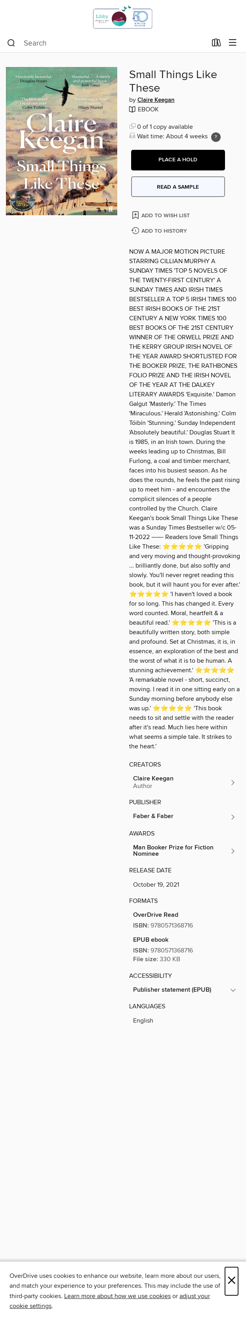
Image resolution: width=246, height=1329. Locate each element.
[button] (178, 160)
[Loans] (216, 44)
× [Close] (231, 1281)
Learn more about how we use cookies (117, 1296)
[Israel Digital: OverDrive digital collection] (123, 17)
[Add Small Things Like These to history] (160, 231)
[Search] (11, 43)
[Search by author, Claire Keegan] (184, 782)
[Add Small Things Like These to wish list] (161, 215)
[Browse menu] (232, 43)
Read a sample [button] (178, 187)
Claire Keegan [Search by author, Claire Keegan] (156, 100)
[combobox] (107, 43)
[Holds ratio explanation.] (216, 137)
